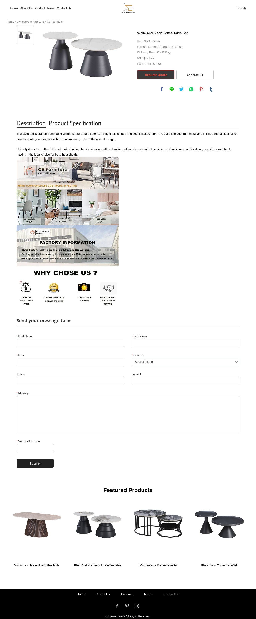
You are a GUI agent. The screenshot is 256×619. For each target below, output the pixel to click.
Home (14, 8)
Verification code (28, 441)
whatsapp (191, 89)
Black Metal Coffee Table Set (219, 565)
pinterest (201, 89)
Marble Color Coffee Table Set (158, 565)
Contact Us (64, 8)
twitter (181, 89)
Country (138, 355)
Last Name (139, 336)
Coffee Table (55, 21)
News (50, 8)
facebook (162, 89)
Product (40, 8)
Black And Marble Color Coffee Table (97, 565)
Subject (136, 374)
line (171, 89)
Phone (21, 374)
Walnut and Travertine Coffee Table (36, 565)
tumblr (211, 89)
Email (21, 355)
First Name (24, 336)
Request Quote (156, 75)
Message (23, 393)
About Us (26, 8)
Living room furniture (30, 21)
